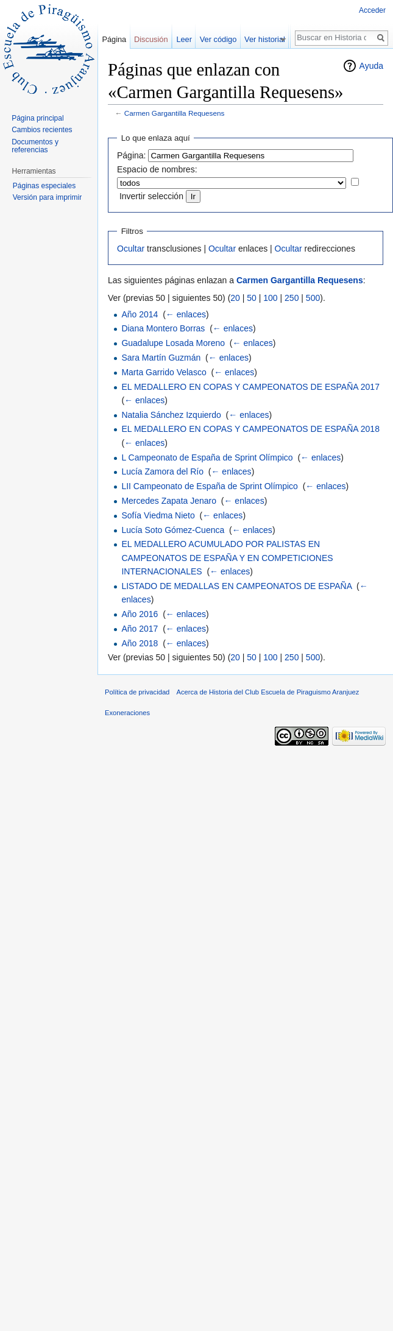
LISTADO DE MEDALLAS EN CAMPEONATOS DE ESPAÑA (236, 586)
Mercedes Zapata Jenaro (168, 501)
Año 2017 (139, 629)
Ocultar (130, 248)
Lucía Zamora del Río (162, 471)
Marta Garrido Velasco (163, 372)
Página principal (37, 118)
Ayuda (371, 66)
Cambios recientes (42, 129)
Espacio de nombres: (157, 169)
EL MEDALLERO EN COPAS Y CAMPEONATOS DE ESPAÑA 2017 (250, 387)
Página (114, 39)
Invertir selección (151, 196)
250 (292, 298)
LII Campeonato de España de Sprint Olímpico (209, 486)
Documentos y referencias (35, 146)
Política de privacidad (137, 692)
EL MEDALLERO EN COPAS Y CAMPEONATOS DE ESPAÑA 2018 (250, 429)
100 (270, 298)
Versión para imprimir (47, 197)
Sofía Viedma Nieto (157, 515)
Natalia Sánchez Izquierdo (171, 415)
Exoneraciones (127, 712)
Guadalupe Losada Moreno (173, 343)
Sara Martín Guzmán (160, 357)
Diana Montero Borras (163, 328)
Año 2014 (139, 314)
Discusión (151, 39)
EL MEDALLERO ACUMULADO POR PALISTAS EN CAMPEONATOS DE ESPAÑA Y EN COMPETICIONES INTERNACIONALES (227, 557)
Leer (190, 39)
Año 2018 (139, 643)
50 (252, 298)
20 (235, 298)
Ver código (224, 39)
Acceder (372, 10)
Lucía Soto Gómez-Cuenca (172, 530)
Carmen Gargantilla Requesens (174, 113)
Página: (131, 155)
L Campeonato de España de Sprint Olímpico (206, 457)
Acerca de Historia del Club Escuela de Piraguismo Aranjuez (268, 692)
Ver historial (270, 39)
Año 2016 (139, 614)
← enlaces (186, 314)
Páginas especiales (44, 186)
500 (313, 298)
